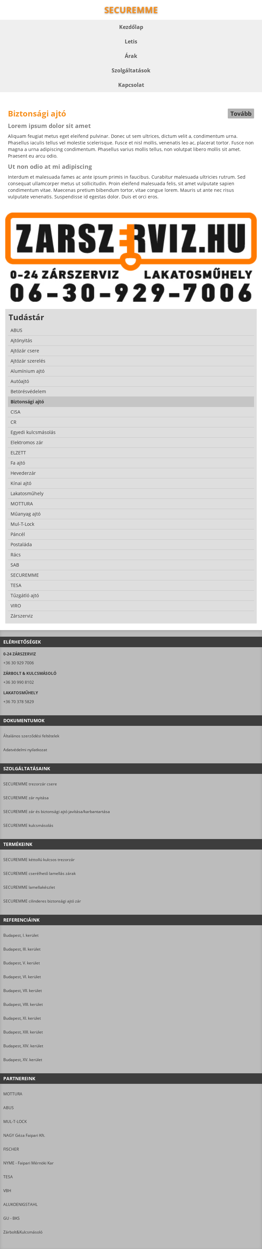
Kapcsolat (131, 85)
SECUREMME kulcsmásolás (28, 825)
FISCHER (11, 1149)
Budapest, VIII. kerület (23, 1004)
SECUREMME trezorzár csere (30, 784)
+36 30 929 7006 (18, 663)
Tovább (240, 113)
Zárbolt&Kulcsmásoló (22, 1232)
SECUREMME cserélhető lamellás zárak (39, 873)
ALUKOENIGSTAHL (20, 1204)
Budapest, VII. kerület (22, 990)
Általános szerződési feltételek (31, 736)
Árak (131, 56)
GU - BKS (11, 1218)
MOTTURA (12, 1094)
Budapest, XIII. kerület (23, 1032)
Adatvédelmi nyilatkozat (25, 749)
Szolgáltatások (131, 70)
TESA (8, 1177)
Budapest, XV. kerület (22, 1059)
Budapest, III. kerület (21, 949)
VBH (7, 1190)
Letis (131, 41)
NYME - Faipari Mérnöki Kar (28, 1163)
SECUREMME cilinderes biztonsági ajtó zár (42, 901)
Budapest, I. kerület (21, 935)
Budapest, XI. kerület (22, 1018)
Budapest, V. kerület (21, 963)
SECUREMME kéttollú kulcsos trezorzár (39, 859)
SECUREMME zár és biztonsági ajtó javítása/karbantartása (56, 811)
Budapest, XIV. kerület (23, 1046)
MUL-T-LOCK (15, 1121)
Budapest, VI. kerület (22, 977)
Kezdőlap (131, 27)
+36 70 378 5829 (18, 701)
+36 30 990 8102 (18, 682)
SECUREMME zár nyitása (26, 798)
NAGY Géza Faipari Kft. (24, 1135)
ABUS (8, 1107)
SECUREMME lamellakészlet (29, 887)
